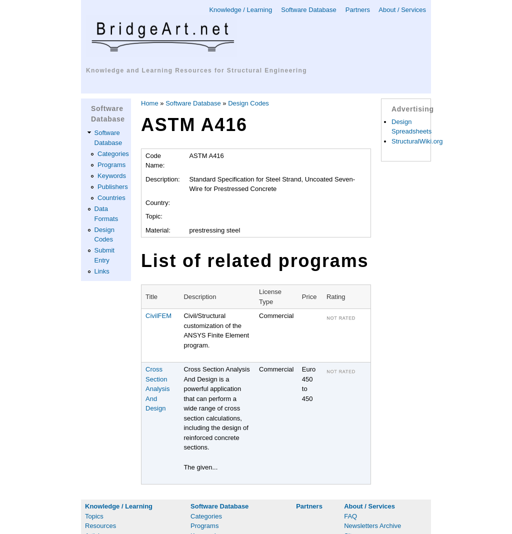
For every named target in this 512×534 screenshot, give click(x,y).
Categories (113, 154)
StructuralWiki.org (417, 141)
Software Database (308, 10)
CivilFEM (159, 316)
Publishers (113, 186)
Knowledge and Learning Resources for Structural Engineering (196, 70)
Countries (112, 198)
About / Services (402, 10)
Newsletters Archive (372, 526)
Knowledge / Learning (240, 10)
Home (149, 103)
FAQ (350, 516)
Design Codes (248, 103)
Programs (112, 164)
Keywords (112, 176)
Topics (94, 516)
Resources (100, 526)
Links (102, 271)
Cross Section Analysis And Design (158, 389)
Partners (358, 10)
